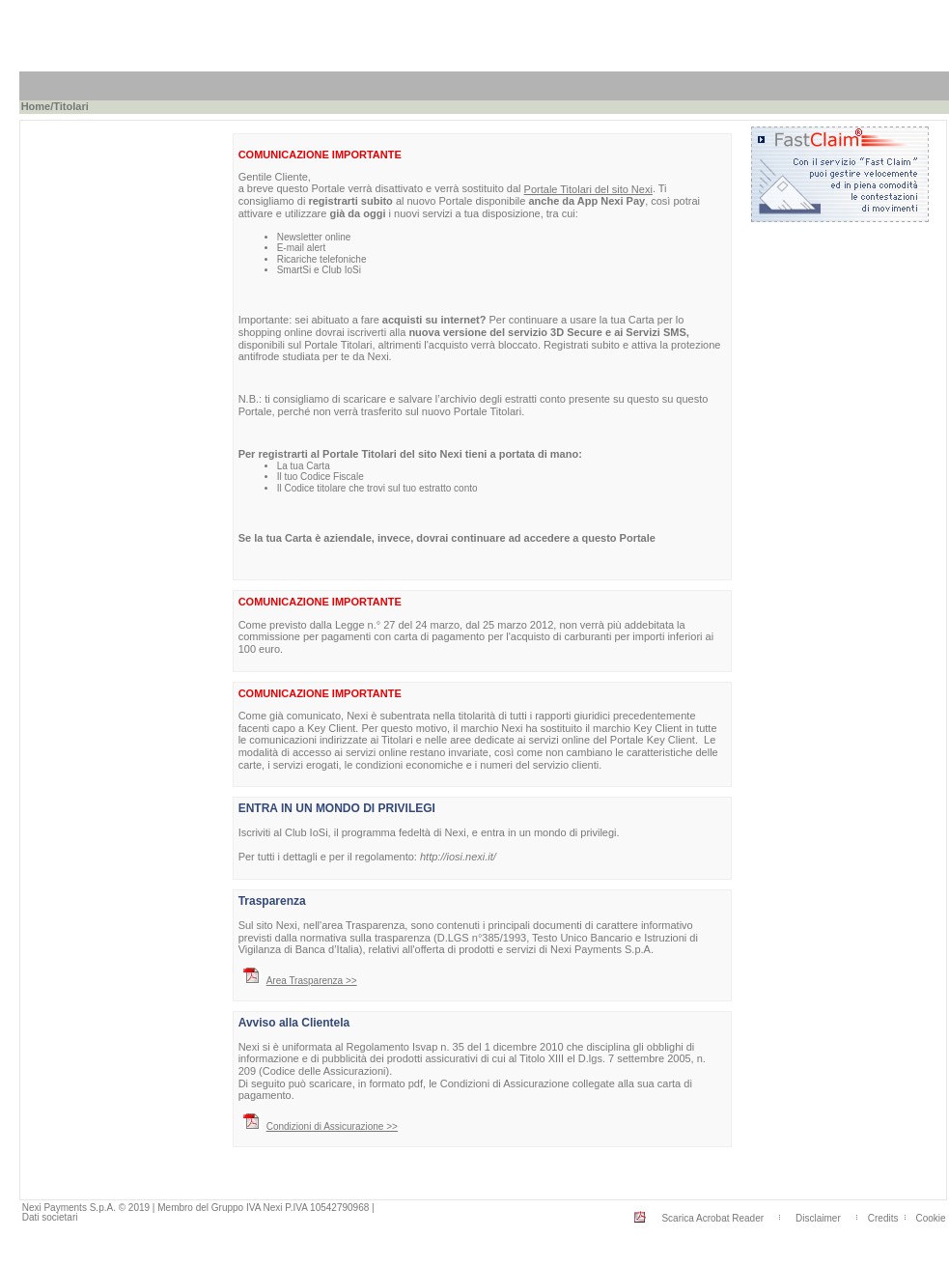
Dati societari (50, 1217)
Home (36, 106)
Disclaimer (818, 1218)
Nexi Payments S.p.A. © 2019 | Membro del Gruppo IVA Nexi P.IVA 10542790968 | (198, 1207)
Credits (883, 1218)
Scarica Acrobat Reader (712, 1218)
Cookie (931, 1218)
